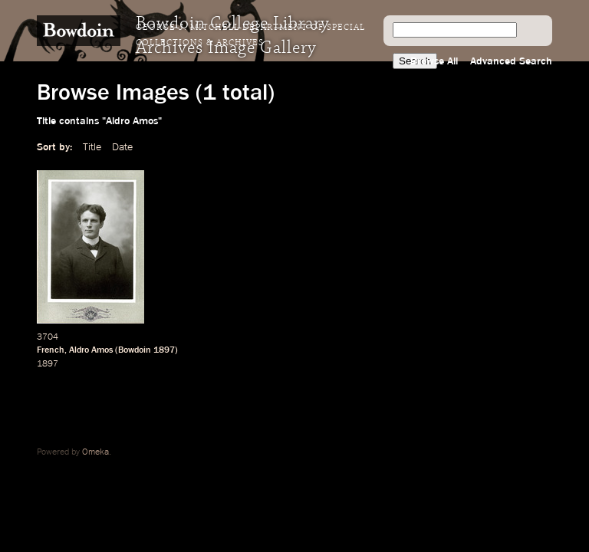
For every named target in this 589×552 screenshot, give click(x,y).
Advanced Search (511, 61)
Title (92, 147)
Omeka (95, 452)
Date (122, 147)
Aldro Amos (91, 350)
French (50, 350)
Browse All (434, 61)
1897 (164, 350)
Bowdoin (134, 350)
